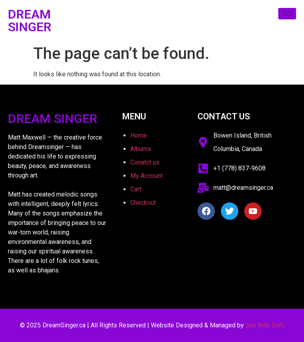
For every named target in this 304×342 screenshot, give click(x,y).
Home (138, 135)
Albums (140, 149)
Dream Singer (29, 20)
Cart (135, 189)
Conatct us (145, 162)
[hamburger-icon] (287, 13)
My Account (146, 176)
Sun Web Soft (264, 325)
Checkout (143, 202)
